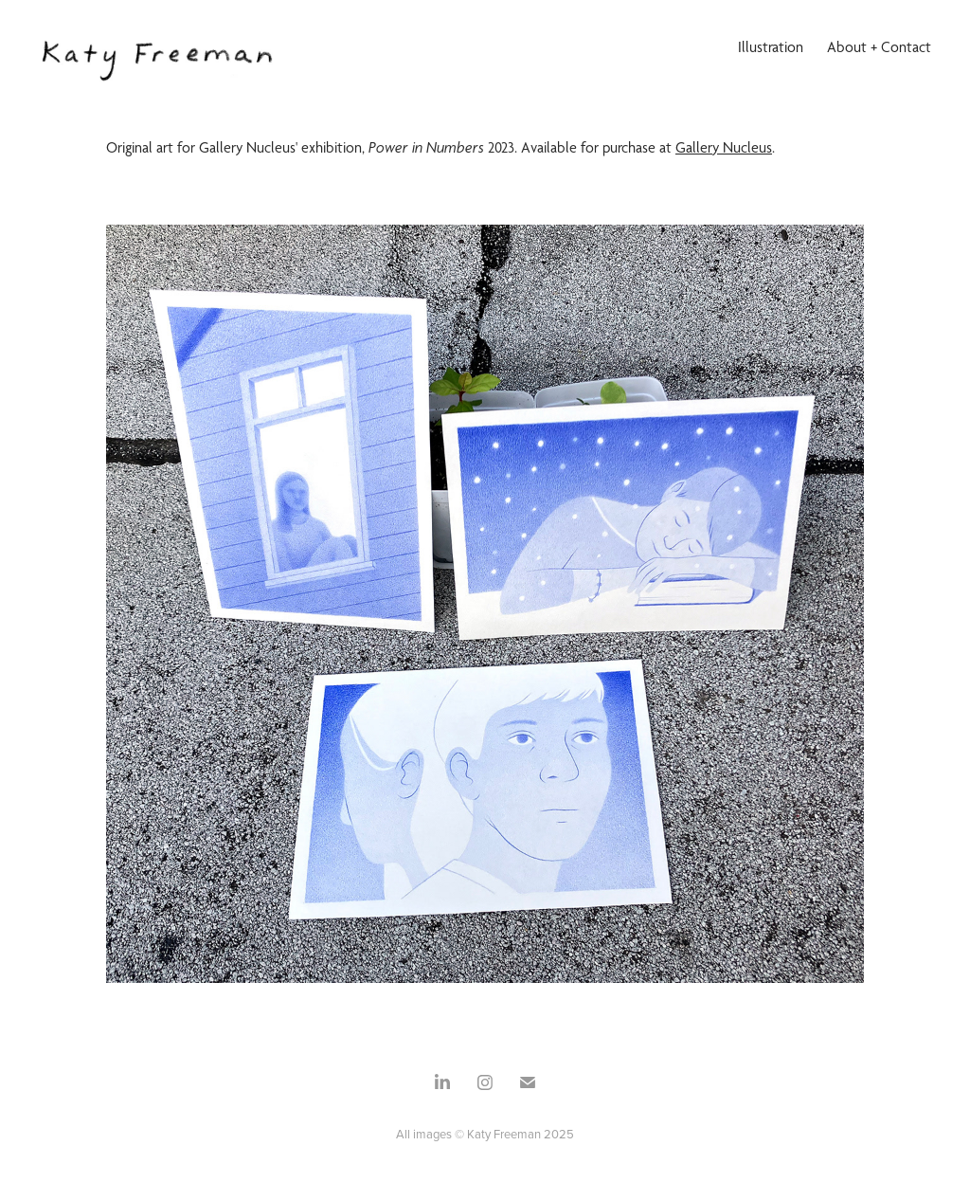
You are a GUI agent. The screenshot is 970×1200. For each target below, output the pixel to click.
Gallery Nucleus (723, 147)
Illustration (770, 47)
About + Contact (879, 47)
